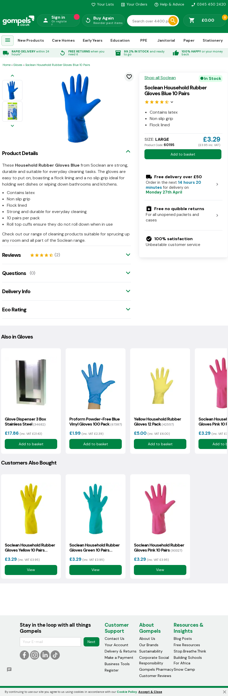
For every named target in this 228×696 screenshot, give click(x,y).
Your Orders (134, 4)
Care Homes (63, 40)
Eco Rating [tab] (14, 309)
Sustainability (151, 651)
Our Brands (148, 644)
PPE (143, 40)
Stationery (213, 40)
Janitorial (166, 40)
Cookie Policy (127, 692)
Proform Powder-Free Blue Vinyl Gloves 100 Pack (95, 422)
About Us (147, 638)
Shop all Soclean (160, 77)
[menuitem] (7, 40)
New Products (31, 40)
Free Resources (187, 644)
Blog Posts (183, 638)
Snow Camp (184, 669)
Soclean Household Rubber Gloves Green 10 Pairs (94, 548)
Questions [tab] (14, 273)
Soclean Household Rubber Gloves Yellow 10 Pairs (30, 548)
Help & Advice (169, 4)
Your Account (116, 644)
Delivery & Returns (121, 651)
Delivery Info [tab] (16, 291)
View (31, 570)
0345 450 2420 (208, 4)
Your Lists (102, 4)
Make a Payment (119, 657)
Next (91, 641)
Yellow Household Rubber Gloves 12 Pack (157, 422)
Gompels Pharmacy (156, 669)
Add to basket (183, 154)
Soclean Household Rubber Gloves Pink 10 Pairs (159, 548)
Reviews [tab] (11, 255)
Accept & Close (150, 692)
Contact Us (114, 638)
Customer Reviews (155, 675)
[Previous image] (12, 76)
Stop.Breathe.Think (190, 651)
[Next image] (12, 126)
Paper (189, 40)
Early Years (93, 40)
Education (120, 40)
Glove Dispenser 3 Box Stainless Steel (25, 422)
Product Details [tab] (20, 153)
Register (112, 670)
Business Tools (117, 663)
